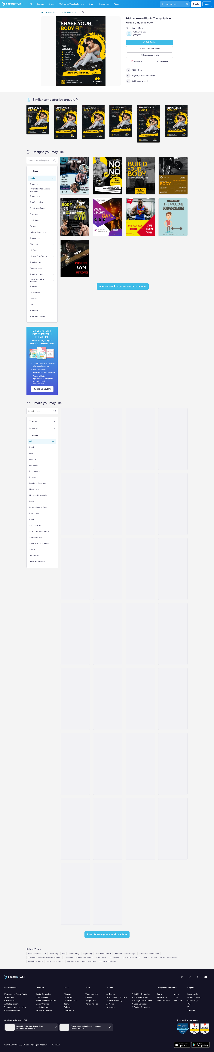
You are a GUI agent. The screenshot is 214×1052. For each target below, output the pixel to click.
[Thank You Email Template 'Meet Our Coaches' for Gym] (75, 894)
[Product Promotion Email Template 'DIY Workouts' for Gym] (173, 764)
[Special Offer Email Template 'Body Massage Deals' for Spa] (173, 504)
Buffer (176, 997)
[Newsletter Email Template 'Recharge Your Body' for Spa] (75, 504)
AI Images (110, 1007)
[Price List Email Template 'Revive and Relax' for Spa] (75, 439)
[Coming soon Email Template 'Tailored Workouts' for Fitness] (173, 829)
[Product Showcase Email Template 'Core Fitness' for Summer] (140, 699)
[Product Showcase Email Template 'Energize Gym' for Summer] (107, 829)
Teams (67, 1004)
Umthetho (191, 1010)
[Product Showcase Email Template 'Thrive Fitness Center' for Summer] (173, 699)
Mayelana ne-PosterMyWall (15, 994)
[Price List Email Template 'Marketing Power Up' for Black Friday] (107, 439)
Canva (159, 994)
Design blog (90, 1000)
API (188, 1007)
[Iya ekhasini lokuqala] (11, 4)
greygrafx (137, 34)
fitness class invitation (168, 957)
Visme (176, 994)
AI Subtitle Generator (141, 994)
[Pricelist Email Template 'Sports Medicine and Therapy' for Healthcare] (140, 569)
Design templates (43, 994)
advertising (54, 954)
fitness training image (107, 961)
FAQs (189, 1004)
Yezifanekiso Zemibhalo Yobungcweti (79, 957)
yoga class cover (73, 961)
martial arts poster (89, 961)
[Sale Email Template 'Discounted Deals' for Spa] (75, 569)
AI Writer (110, 1004)
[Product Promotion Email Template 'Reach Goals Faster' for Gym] (140, 764)
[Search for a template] (40, 411)
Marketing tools (42, 1007)
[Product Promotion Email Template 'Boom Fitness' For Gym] (107, 699)
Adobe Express (163, 1000)
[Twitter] (197, 977)
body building (74, 954)
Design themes (42, 1004)
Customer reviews (12, 1010)
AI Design (110, 994)
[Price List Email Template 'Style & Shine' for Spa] (107, 569)
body (63, 954)
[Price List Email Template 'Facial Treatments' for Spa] (173, 439)
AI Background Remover (142, 1000)
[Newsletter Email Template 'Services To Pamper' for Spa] (75, 634)
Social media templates (46, 1000)
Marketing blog (91, 1004)
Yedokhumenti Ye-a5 (103, 954)
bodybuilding (87, 954)
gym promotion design (131, 957)
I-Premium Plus (70, 1000)
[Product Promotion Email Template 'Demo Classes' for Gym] (107, 764)
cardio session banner (55, 961)
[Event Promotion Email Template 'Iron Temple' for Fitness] (107, 894)
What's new (9, 997)
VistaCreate (162, 997)
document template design (125, 954)
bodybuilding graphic (35, 961)
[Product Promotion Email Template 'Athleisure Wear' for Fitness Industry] (75, 699)
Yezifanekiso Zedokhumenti (149, 954)
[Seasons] (54, 428)
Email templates (42, 997)
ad (45, 954)
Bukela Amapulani (42, 389)
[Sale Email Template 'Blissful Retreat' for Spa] (107, 504)
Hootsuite (178, 1000)
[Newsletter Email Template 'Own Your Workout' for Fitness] (140, 829)
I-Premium (68, 997)
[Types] (54, 421)
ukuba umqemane (34, 954)
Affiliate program (11, 1004)
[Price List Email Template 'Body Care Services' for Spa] (107, 634)
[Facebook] (182, 977)
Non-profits (69, 1010)
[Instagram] (190, 977)
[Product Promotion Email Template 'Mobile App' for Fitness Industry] (75, 829)
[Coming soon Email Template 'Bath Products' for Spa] (173, 569)
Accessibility (192, 1000)
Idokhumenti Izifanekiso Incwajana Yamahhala (44, 957)
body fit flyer (115, 957)
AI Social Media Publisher (117, 997)
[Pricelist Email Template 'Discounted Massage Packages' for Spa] (140, 504)
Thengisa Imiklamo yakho (15, 1007)
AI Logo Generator (139, 1004)
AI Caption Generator (141, 1007)
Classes (88, 997)
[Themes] (54, 435)
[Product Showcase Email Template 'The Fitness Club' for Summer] (75, 764)
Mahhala (67, 994)
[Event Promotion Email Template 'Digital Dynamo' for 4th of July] (140, 439)
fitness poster (101, 957)
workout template (150, 957)
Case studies (9, 1000)
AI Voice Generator (140, 997)
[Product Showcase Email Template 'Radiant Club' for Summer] (173, 634)
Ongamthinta (192, 994)
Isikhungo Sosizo (194, 997)
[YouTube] (206, 977)
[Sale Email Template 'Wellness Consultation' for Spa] (140, 634)
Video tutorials (91, 994)
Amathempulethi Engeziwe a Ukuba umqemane (122, 286)
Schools (67, 1007)
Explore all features (44, 1010)
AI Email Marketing (114, 1000)
